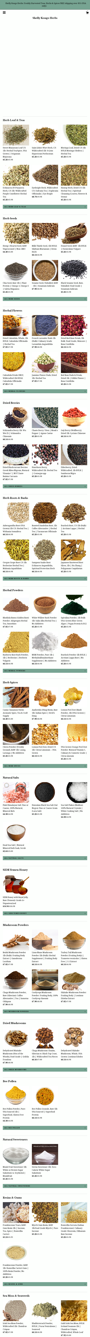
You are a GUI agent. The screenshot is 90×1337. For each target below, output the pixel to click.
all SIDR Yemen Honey (15, 824)
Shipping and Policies (12, 1325)
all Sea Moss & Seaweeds (17, 1293)
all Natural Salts (14, 769)
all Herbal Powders (14, 581)
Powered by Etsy (70, 1325)
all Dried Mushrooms (15, 980)
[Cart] (87, 13)
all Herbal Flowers (14, 302)
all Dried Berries (13, 397)
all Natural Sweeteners (17, 1097)
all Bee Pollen (12, 1039)
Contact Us (7, 1328)
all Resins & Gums (13, 1195)
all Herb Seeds (12, 210)
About (5, 1322)
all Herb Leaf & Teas (15, 117)
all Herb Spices (12, 677)
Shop (5, 1318)
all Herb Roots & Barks (16, 489)
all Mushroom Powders (16, 922)
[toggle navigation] (4, 12)
